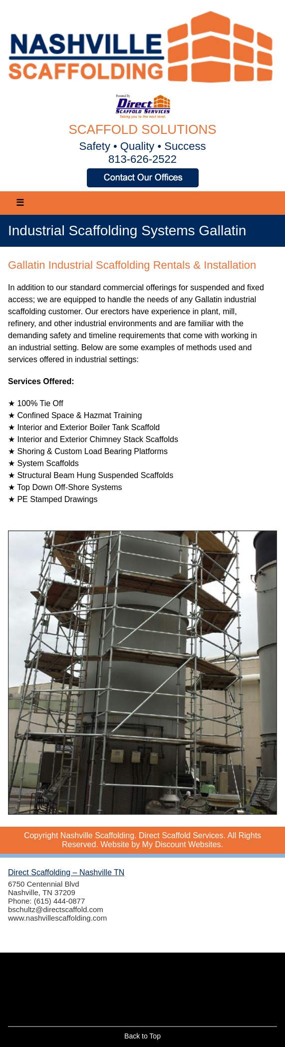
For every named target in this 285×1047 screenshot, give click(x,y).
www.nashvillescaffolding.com (57, 918)
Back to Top (142, 1036)
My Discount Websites (181, 844)
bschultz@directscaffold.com (55, 909)
